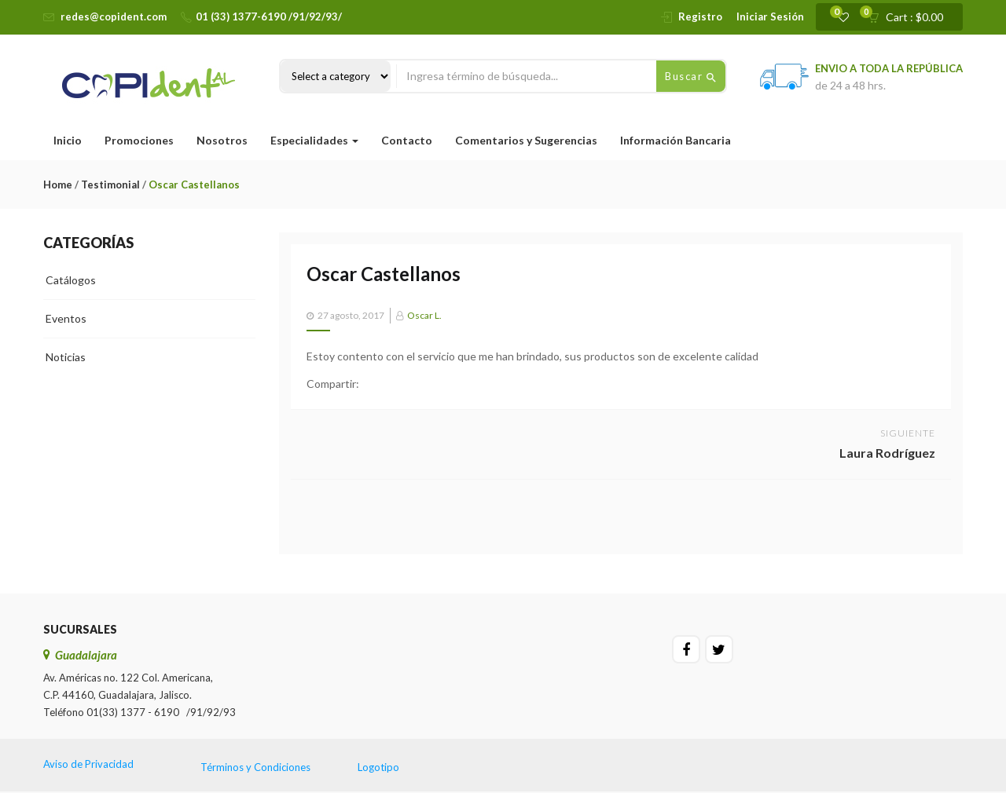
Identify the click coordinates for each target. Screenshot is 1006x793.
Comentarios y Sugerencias (526, 140)
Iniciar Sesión (770, 16)
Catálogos (71, 280)
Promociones (139, 140)
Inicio (67, 140)
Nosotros (222, 140)
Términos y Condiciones (255, 767)
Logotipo (378, 767)
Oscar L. (424, 315)
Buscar (691, 77)
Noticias (66, 357)
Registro (700, 16)
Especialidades (314, 140)
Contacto (406, 140)
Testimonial (110, 184)
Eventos (66, 318)
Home (57, 184)
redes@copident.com (114, 16)
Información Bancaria (675, 140)
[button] (910, 17)
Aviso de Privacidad (88, 764)
